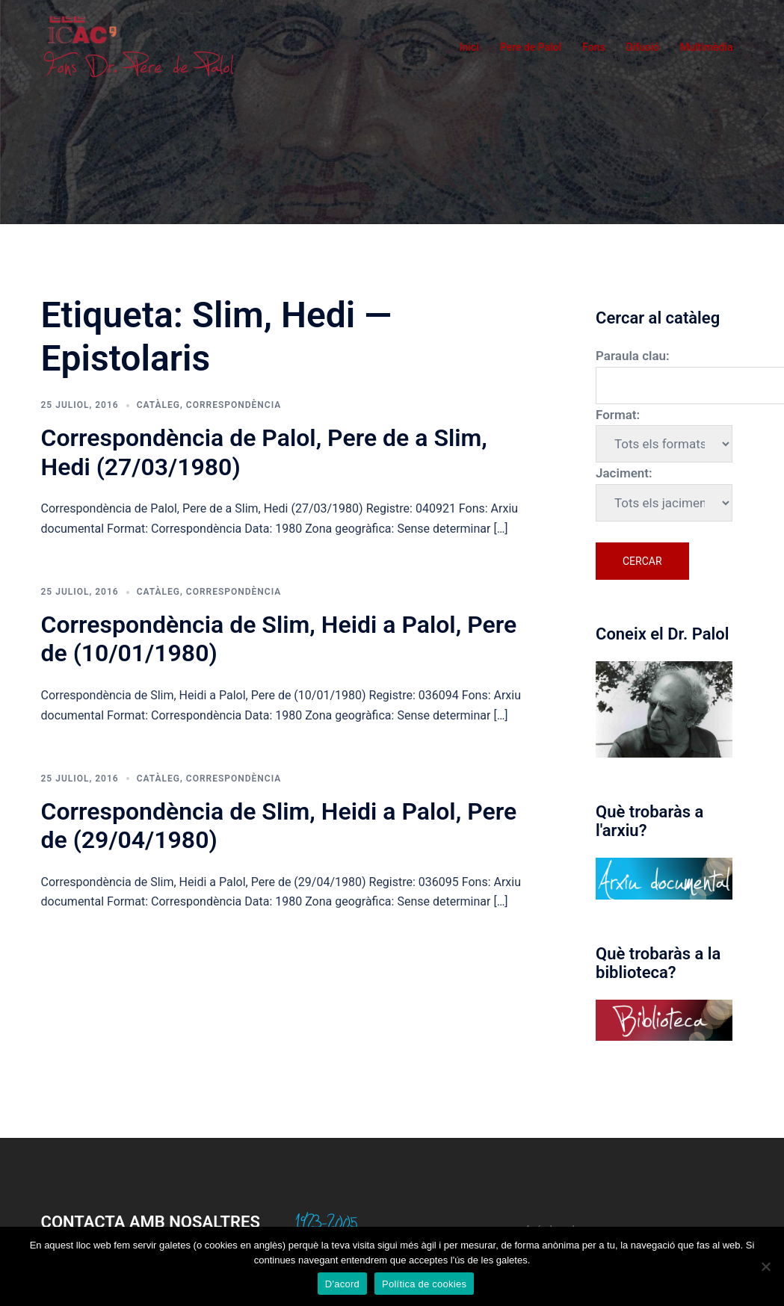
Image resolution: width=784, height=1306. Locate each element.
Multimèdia (706, 47)
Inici (469, 47)
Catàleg (158, 405)
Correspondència (233, 405)
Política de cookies (424, 1284)
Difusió (642, 47)
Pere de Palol (531, 47)
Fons (593, 47)
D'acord (342, 1284)
